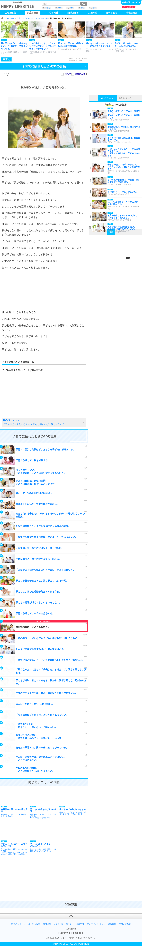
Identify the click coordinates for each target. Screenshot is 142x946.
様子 (94, 8)
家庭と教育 (10, 18)
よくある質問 (34, 924)
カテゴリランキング (107, 98)
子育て (19, 18)
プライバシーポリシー (64, 924)
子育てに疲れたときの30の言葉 (36, 18)
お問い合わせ (125, 924)
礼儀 (71, 8)
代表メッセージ (18, 924)
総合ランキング (125, 98)
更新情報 (80, 924)
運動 (59, 8)
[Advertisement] (44, 290)
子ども (47, 8)
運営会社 (112, 924)
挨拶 (82, 8)
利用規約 (47, 924)
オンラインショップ (96, 924)
